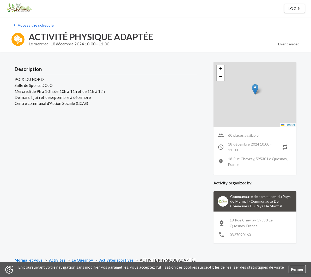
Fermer (297, 269)
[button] (294, 8)
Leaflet (288, 125)
